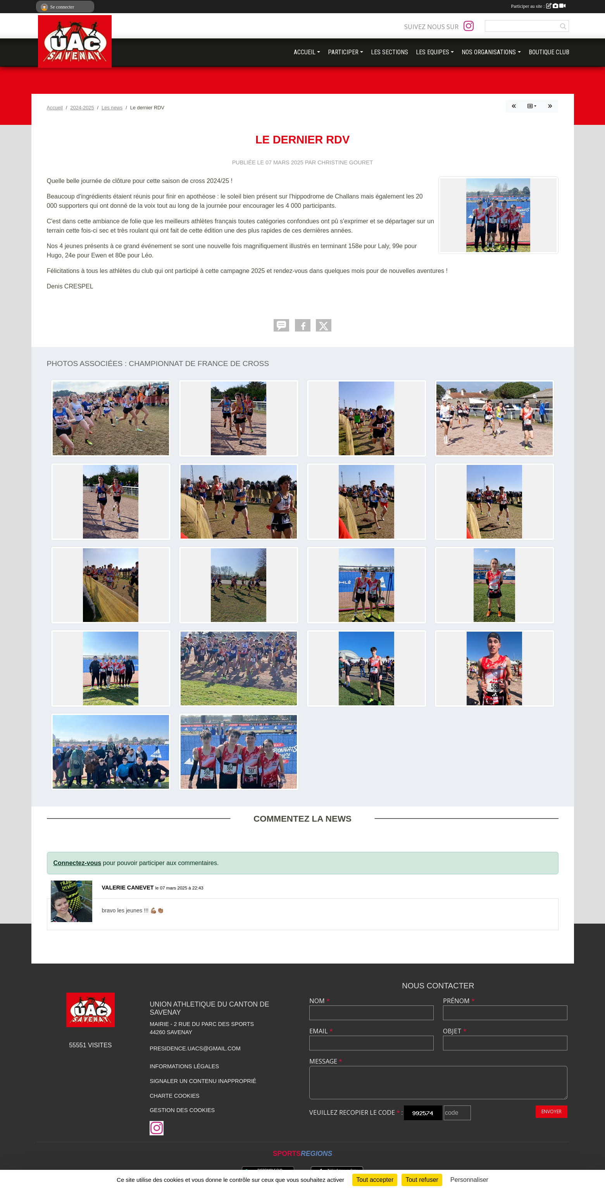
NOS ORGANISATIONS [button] (489, 52)
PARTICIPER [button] (343, 52)
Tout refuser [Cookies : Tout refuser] (421, 1179)
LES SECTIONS (389, 52)
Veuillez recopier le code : (356, 1112)
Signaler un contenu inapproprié (203, 1081)
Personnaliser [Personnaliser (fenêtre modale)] (469, 1179)
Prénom (459, 1001)
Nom (319, 1001)
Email (321, 1031)
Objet (455, 1031)
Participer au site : (538, 6)
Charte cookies (174, 1096)
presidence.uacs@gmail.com (195, 1048)
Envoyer (551, 1111)
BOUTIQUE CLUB (549, 52)
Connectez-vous (77, 863)
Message (325, 1061)
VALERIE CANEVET (128, 887)
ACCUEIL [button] (304, 52)
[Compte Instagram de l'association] (469, 26)
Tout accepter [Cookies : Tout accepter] (374, 1179)
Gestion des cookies (182, 1110)
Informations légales (184, 1066)
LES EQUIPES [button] (432, 52)
